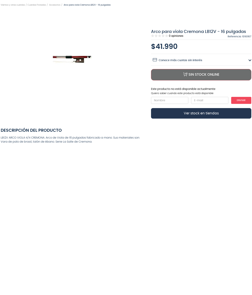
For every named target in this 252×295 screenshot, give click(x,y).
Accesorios (54, 5)
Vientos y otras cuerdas (13, 5)
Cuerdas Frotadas (36, 5)
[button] (73, 59)
